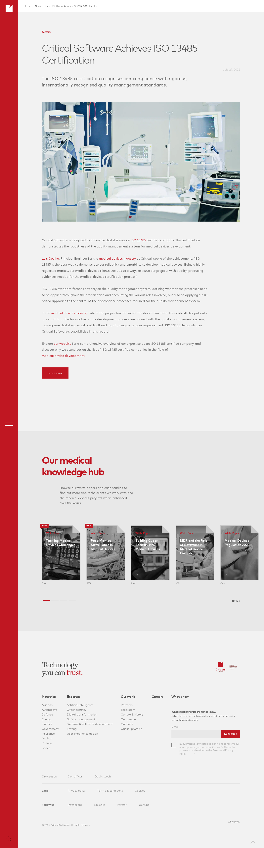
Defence (47, 714)
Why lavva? (234, 822)
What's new (180, 697)
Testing (72, 729)
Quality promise (131, 729)
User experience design (82, 733)
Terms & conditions (110, 790)
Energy (46, 719)
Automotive (49, 710)
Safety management (81, 719)
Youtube (144, 805)
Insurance (48, 733)
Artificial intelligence (80, 705)
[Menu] (9, 424)
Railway (47, 743)
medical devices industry (117, 258)
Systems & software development (90, 724)
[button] (46, 600)
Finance (47, 724)
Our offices (75, 776)
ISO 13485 (138, 240)
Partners (127, 705)
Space (46, 748)
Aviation (47, 705)
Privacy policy (76, 790)
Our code (127, 724)
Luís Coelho (50, 258)
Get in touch (103, 776)
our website (62, 343)
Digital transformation (82, 714)
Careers (157, 697)
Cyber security (76, 710)
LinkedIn (99, 805)
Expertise (73, 697)
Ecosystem (128, 710)
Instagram (75, 805)
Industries (49, 697)
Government (50, 729)
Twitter (122, 805)
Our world (128, 697)
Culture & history (132, 714)
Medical (47, 738)
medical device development (63, 356)
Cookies (140, 790)
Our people (128, 719)
